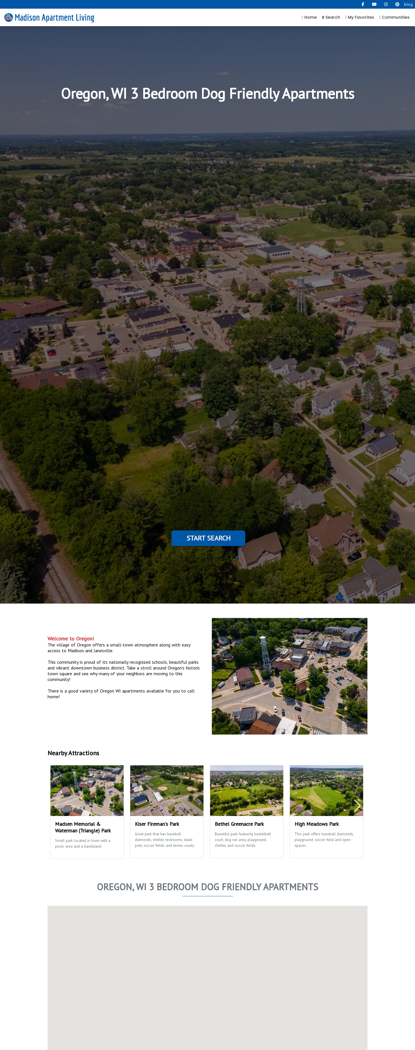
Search (331, 17)
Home (309, 17)
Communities (394, 17)
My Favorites (359, 17)
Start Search (208, 538)
